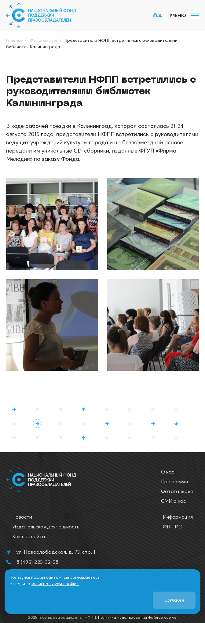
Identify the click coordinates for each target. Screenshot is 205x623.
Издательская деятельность (45, 527)
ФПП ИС (172, 527)
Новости (22, 517)
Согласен (174, 600)
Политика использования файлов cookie (137, 617)
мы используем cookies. (55, 583)
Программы (174, 481)
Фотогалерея (177, 491)
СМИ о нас (173, 501)
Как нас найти (28, 536)
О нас (167, 472)
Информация (178, 517)
